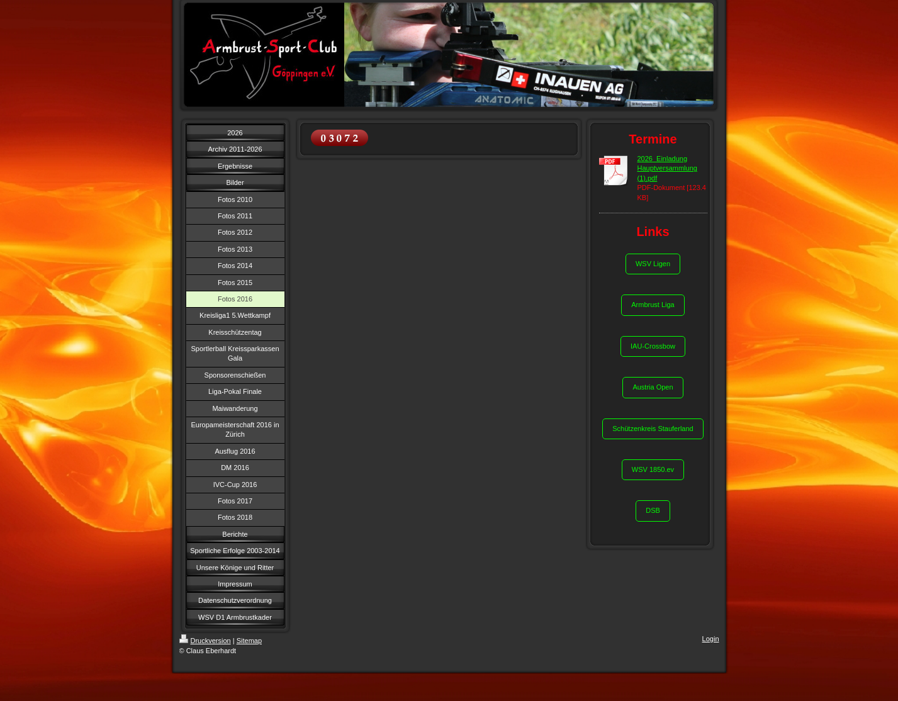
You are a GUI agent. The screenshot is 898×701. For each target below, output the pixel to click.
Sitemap (249, 640)
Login (710, 638)
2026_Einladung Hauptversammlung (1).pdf (667, 168)
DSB (653, 510)
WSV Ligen (653, 263)
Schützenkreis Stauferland (652, 428)
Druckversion (205, 640)
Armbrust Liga (652, 304)
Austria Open (652, 387)
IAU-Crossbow (653, 346)
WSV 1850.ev (653, 469)
